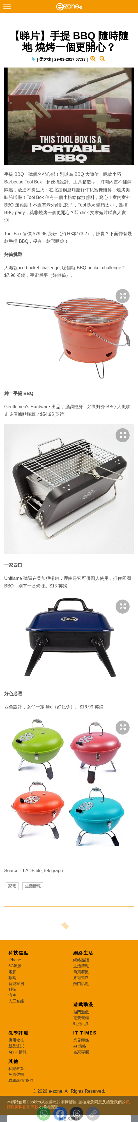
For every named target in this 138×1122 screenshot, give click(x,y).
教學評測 (18, 1033)
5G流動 (15, 966)
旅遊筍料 (81, 977)
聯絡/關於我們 (20, 1080)
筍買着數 (81, 972)
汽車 (12, 995)
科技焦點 (18, 952)
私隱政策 (16, 1068)
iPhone (14, 960)
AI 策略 (79, 1046)
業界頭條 (81, 1040)
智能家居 (16, 983)
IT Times (85, 1033)
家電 (12, 886)
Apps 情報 (17, 1052)
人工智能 (16, 1001)
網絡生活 (83, 952)
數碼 (12, 977)
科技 (12, 989)
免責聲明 (16, 1074)
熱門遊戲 (81, 1012)
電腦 (12, 972)
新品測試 (16, 1046)
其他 (13, 1061)
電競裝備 (81, 1017)
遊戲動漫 (83, 1004)
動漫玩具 (81, 1023)
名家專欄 (81, 1052)
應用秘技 (16, 1040)
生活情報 (33, 886)
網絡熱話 (81, 960)
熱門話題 (81, 983)
